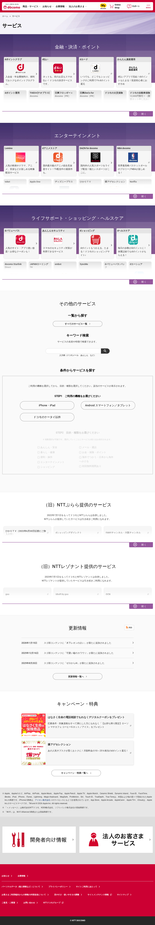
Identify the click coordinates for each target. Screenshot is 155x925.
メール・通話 (89, 447)
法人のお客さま (76, 6)
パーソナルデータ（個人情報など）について (21, 887)
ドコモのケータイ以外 (47, 417)
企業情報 (60, 6)
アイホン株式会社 (42, 800)
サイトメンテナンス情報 (100, 894)
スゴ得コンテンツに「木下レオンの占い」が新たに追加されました (77, 643)
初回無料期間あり (91, 466)
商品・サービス (30, 6)
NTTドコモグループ (53, 902)
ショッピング (47, 466)
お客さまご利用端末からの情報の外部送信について (24, 895)
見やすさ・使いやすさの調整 (66, 895)
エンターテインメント (52, 462)
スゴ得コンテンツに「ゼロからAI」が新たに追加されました (74, 663)
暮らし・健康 (47, 452)
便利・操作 (46, 457)
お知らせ (46, 6)
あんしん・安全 (48, 447)
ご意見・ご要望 (8, 903)
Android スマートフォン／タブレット (108, 405)
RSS (129, 627)
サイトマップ (123, 895)
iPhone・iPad (47, 405)
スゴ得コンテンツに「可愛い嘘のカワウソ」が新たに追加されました (78, 653)
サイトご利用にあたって (86, 887)
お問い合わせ (29, 903)
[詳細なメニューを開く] (148, 6)
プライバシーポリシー (58, 887)
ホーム (5, 16)
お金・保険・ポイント (94, 452)
